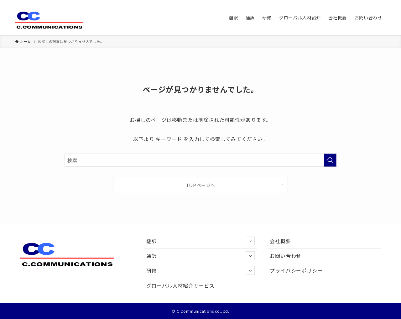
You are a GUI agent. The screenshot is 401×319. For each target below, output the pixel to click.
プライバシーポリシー (296, 270)
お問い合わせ (285, 255)
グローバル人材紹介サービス (180, 285)
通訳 (200, 255)
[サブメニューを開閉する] (250, 241)
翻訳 (200, 241)
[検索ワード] (200, 160)
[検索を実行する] (330, 160)
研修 (200, 270)
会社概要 (280, 241)
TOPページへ (200, 185)
